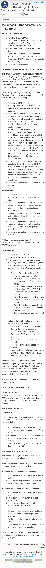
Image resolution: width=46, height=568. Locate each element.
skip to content (39, 2)
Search (21, 14)
